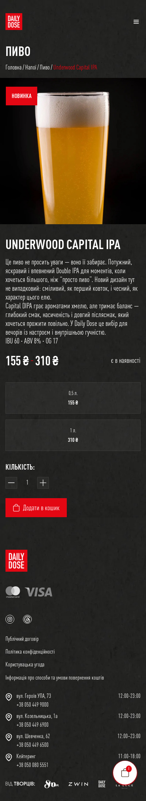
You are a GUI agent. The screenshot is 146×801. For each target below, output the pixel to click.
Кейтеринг (26, 756)
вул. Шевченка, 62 (33, 736)
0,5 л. (73, 393)
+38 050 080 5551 (32, 765)
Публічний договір (22, 638)
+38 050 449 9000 (32, 704)
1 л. (73, 430)
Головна (13, 67)
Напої (30, 67)
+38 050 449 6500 (32, 745)
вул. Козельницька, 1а (37, 716)
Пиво (18, 51)
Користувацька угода (25, 664)
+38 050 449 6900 (32, 724)
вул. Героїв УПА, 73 (33, 696)
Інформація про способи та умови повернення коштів (54, 677)
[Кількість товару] (27, 483)
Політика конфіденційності (30, 651)
